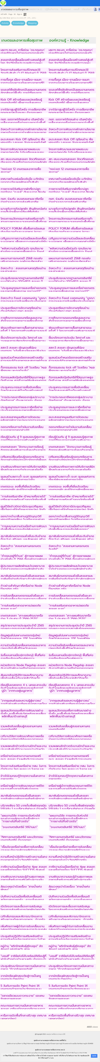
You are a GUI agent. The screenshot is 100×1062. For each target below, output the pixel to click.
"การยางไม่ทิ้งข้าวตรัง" (15, 821)
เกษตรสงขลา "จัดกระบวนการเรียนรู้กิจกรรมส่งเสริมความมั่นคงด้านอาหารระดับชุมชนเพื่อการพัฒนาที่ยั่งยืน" (23, 450)
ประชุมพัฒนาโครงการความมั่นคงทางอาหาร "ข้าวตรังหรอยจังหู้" (23, 967)
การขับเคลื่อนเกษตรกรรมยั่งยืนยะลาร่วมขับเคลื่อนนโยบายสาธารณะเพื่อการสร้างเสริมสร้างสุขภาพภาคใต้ (24, 598)
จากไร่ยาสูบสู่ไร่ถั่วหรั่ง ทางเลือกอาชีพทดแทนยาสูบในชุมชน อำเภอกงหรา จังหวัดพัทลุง (23, 112)
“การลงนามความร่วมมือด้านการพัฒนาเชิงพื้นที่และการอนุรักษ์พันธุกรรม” (24, 527)
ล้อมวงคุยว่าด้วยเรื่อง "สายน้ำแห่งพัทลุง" (21, 888)
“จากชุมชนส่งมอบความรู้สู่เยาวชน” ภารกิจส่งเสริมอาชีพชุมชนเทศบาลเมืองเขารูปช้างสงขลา (24, 703)
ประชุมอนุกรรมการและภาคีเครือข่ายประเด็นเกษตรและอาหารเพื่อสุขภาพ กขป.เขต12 (22, 410)
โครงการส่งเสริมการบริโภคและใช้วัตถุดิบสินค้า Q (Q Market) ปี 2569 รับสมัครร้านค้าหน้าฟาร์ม (23, 73)
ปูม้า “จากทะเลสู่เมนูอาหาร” (17, 691)
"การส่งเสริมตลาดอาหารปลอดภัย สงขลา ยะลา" (21, 607)
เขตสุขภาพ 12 (35, 9)
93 (14, 14)
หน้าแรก (5, 9)
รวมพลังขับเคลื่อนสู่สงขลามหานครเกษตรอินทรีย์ (21, 727)
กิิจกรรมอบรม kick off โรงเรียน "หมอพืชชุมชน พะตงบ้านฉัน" (24, 369)
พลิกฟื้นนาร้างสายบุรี (14, 716)
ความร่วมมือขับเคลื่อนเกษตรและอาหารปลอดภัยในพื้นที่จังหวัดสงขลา (23, 646)
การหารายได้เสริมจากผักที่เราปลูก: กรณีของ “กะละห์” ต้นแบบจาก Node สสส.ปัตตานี (23, 192)
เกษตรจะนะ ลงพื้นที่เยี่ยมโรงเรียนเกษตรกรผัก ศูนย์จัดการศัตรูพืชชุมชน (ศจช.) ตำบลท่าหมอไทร (23, 489)
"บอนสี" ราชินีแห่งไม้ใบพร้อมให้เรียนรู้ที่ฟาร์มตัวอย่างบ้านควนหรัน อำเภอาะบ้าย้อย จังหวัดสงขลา (23, 959)
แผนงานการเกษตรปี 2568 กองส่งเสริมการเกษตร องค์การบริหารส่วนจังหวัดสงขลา (21, 261)
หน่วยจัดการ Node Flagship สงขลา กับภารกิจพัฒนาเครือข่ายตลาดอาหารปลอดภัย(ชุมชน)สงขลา (23, 668)
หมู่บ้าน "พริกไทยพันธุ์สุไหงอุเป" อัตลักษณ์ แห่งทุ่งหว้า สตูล (22, 947)
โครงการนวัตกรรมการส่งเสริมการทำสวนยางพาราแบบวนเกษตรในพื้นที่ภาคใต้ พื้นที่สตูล (24, 221)
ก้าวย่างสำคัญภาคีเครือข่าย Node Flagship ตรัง (21, 587)
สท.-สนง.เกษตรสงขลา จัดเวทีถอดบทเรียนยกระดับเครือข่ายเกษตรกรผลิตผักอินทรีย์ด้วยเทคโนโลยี (24, 162)
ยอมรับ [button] (94, 1056)
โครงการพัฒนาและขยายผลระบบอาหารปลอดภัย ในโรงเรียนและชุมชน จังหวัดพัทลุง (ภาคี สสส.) (22, 152)
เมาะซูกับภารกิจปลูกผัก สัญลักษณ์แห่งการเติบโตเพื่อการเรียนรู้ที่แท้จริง (24, 210)
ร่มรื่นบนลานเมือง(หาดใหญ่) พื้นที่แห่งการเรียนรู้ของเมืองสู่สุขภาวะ (23, 656)
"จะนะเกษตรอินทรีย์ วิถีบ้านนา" (20, 827)
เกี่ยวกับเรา (87, 9)
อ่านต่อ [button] (51, 1058)
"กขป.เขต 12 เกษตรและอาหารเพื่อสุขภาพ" (21, 170)
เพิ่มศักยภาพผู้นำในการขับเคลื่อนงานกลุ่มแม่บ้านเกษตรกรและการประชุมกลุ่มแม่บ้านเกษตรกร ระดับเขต (24, 929)
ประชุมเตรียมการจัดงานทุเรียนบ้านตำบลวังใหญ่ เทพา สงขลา (21, 309)
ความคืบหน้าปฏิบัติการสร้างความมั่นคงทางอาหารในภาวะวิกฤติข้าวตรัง (24, 858)
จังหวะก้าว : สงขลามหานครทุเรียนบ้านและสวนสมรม (23, 269)
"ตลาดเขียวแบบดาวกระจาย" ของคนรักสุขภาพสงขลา (22, 997)
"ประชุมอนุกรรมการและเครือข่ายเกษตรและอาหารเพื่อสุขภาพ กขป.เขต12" (23, 289)
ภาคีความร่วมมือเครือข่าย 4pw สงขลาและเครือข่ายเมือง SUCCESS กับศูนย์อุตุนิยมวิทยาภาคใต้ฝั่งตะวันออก (24, 870)
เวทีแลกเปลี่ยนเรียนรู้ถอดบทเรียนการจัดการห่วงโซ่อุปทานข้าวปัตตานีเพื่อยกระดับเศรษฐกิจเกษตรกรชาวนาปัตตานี (23, 460)
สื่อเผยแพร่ (66, 9)
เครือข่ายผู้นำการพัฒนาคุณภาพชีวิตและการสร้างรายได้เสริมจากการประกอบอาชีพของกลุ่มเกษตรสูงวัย (22, 789)
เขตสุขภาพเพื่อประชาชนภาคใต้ (55, 1034)
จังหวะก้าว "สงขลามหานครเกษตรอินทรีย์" (21, 547)
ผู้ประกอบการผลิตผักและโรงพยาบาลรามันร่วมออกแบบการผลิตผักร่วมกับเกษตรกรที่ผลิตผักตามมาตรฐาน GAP (23, 569)
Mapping (32, 23)
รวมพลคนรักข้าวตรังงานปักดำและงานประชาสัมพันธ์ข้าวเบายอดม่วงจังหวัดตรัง (24, 749)
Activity (5, 23)
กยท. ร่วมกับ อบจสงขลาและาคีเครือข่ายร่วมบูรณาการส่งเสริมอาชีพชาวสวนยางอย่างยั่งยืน (22, 202)
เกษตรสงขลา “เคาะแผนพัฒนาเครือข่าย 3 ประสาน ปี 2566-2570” (22, 617)
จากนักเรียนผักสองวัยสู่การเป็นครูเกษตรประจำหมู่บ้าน (21, 977)
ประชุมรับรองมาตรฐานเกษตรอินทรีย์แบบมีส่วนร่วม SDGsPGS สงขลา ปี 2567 (22, 281)
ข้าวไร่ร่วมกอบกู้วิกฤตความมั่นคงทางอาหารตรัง (23, 777)
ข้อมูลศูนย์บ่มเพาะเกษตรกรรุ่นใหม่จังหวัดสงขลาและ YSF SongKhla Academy (21, 638)
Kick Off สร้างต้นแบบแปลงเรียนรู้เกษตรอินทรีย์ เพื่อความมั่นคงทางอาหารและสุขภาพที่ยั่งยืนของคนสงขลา (24, 102)
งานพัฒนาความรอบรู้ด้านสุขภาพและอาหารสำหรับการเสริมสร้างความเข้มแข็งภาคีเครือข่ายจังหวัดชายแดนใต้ (23, 879)
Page (10, 14)
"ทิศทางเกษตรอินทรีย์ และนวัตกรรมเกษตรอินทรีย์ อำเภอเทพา (22, 838)
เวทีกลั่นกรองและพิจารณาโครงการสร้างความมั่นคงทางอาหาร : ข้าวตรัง (23, 918)
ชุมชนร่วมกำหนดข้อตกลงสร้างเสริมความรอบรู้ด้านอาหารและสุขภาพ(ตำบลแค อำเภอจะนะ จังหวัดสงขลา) (24, 360)
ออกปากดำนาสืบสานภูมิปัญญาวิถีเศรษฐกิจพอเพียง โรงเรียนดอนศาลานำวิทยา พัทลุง (23, 519)
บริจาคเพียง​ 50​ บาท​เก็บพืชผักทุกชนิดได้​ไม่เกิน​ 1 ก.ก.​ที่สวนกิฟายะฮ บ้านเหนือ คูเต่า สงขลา (24, 808)
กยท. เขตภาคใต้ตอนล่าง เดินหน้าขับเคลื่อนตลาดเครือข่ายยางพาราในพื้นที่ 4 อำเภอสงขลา (23, 122)
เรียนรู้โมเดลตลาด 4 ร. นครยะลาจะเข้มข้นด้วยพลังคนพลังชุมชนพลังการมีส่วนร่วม (23, 688)
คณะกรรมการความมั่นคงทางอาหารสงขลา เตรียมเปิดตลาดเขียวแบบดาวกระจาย (23, 1008)
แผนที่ (76, 9)
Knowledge (18, 23)
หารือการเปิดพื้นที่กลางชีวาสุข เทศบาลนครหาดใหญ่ (23, 1017)
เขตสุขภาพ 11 (19, 9)
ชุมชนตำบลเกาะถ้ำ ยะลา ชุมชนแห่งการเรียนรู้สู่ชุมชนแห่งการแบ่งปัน (24, 478)
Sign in (19, 14)
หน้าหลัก (4, 14)
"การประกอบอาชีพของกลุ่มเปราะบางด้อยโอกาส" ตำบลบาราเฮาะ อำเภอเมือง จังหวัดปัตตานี (23, 400)
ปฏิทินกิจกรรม (51, 9)
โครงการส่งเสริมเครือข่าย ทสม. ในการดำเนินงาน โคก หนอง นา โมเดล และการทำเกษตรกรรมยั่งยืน (23, 769)
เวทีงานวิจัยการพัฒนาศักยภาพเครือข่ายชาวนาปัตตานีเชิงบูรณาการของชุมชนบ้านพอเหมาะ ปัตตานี (22, 739)
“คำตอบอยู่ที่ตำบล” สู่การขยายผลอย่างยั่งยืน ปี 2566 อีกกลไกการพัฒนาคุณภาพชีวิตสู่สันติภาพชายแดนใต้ (24, 559)
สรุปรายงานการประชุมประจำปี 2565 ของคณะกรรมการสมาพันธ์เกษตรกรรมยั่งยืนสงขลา (24, 628)
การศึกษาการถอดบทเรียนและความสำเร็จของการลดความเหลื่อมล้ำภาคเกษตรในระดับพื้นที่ (22, 321)
